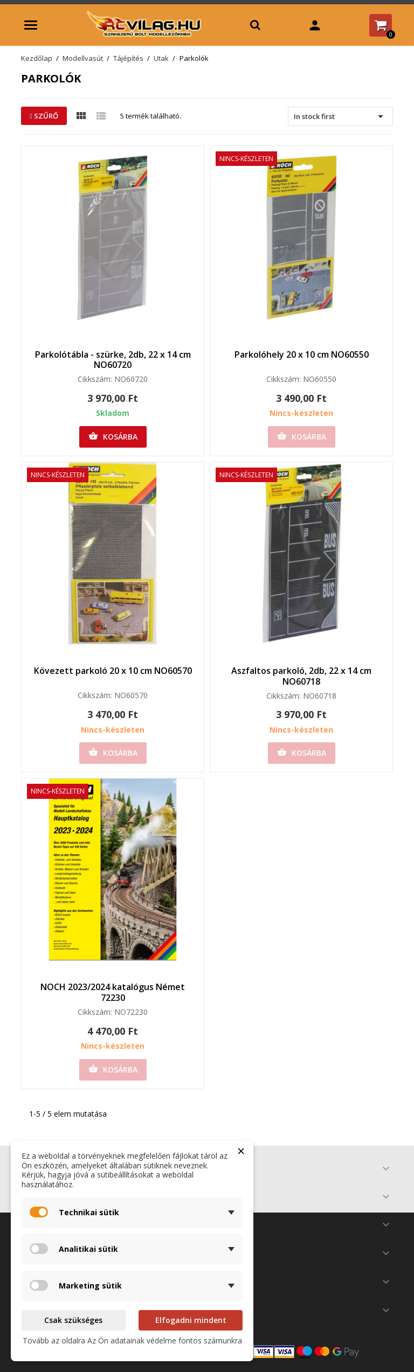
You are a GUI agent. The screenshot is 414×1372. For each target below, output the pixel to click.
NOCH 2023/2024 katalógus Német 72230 (112, 992)
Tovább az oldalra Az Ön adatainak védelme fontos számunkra (132, 1340)
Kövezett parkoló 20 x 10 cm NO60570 (113, 671)
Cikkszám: (95, 379)
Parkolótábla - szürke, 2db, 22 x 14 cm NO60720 (113, 360)
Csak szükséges (73, 1320)
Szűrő (44, 116)
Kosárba (112, 436)
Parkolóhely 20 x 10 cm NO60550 (301, 354)
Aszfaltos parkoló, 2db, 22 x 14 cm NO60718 (301, 676)
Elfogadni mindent (190, 1320)
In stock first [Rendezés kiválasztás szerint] (340, 116)
